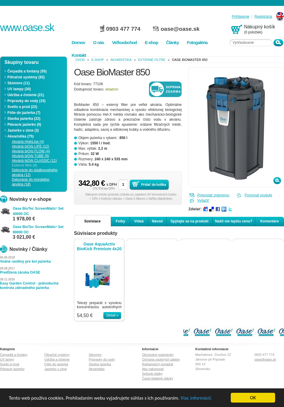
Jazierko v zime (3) (23, 130)
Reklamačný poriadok (157, 364)
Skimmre (95, 354)
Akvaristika (120, 60)
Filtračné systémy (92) (26, 77)
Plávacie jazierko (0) (24, 124)
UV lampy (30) (19, 89)
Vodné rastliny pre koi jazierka (25, 261)
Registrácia (263, 17)
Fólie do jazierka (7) (23, 113)
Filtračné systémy (57, 354)
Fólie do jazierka (56, 364)
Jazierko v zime (55, 369)
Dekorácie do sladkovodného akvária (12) (35, 172)
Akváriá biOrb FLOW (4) (31, 151)
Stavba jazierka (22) (23, 119)
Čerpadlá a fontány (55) (27, 71)
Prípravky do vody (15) (26, 101)
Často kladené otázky (157, 378)
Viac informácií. (196, 398)
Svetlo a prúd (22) (22, 107)
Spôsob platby (152, 373)
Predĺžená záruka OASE (20, 272)
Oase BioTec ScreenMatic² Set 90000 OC (38, 229)
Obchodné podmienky (158, 354)
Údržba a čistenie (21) (25, 95)
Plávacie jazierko (12, 369)
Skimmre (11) (18, 83)
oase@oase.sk (180, 29)
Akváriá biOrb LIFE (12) (30, 146)
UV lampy (7, 359)
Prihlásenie (240, 17)
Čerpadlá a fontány (14, 354)
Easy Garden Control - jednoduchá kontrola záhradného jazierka (29, 285)
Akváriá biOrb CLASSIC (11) (34, 161)
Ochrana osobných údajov (161, 359)
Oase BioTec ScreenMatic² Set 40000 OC (38, 211)
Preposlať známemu (213, 195)
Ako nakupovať (153, 369)
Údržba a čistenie (57, 359)
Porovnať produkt (258, 195)
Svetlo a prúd (9, 364)
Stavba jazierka (100, 364)
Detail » (112, 315)
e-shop (97, 60)
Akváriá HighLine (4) (28, 142)
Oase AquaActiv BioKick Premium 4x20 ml (99, 246)
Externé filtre (151, 60)
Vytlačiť (203, 200)
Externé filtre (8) (24, 165)
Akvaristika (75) (20, 136)
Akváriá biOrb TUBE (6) (30, 156)
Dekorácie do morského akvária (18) (30, 181)
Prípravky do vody (102, 359)
